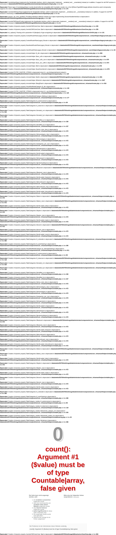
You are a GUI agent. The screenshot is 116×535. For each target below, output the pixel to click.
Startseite (76, 497)
